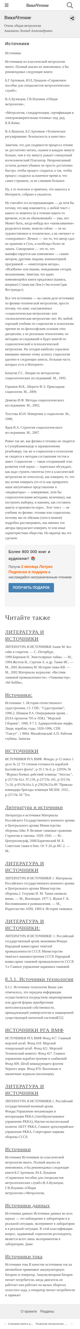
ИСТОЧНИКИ (22, 751)
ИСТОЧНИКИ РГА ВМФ (34, 1030)
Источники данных (27, 1205)
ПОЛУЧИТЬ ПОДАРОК (31, 587)
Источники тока (23, 1256)
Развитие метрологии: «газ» (53, 1323)
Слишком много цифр (22, 1323)
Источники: (18, 695)
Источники (18, 1149)
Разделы (47, 1311)
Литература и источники (34, 807)
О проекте (29, 1311)
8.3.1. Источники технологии (39, 979)
